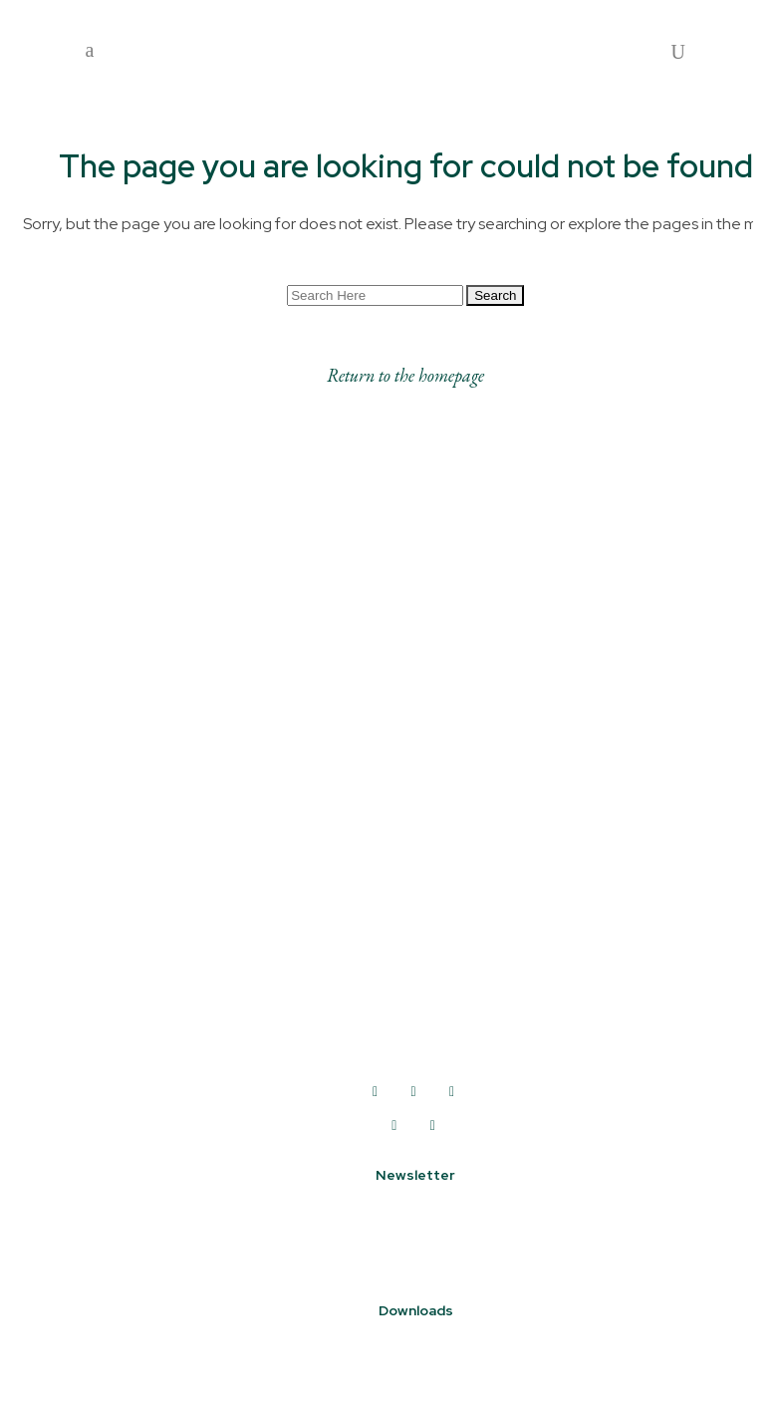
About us (88, 803)
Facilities (86, 1012)
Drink (72, 923)
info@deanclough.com (413, 1037)
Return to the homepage (405, 376)
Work (72, 863)
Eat (67, 893)
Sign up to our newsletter (416, 1221)
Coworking (92, 1072)
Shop (73, 953)
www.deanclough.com (413, 1059)
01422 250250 (413, 1015)
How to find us (108, 982)
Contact (85, 1042)
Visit (70, 833)
